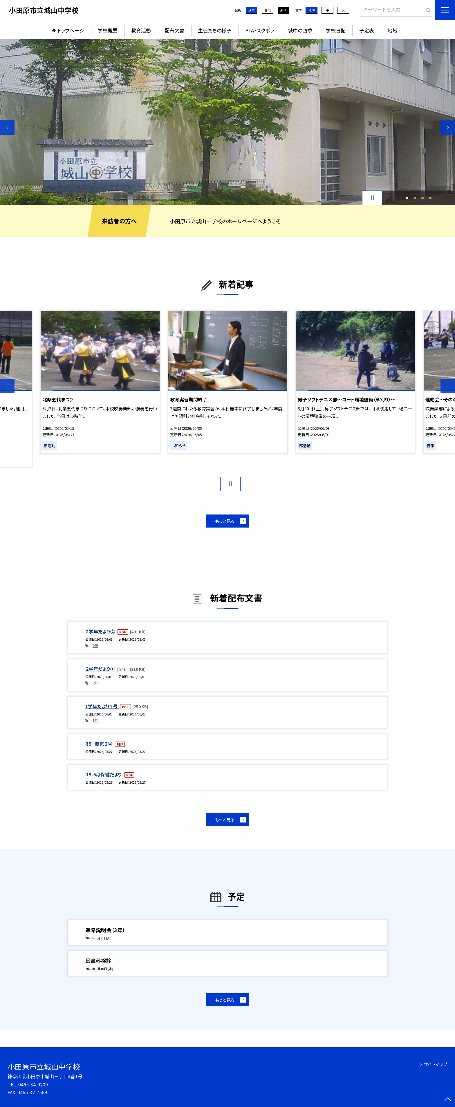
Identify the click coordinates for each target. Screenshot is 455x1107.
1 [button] (407, 197)
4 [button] (430, 197)
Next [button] (447, 127)
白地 (267, 10)
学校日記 (336, 30)
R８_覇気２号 (99, 743)
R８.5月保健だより (104, 774)
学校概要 (108, 30)
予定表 (366, 30)
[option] (227, 122)
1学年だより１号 (102, 706)
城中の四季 (300, 30)
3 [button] (422, 197)
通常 (251, 10)
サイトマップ (435, 1064)
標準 (311, 10)
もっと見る (224, 521)
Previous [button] (7, 127)
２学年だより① (100, 668)
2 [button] (415, 197)
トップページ (70, 30)
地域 (393, 30)
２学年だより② (100, 631)
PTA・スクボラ (259, 30)
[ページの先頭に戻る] (447, 1099)
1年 (95, 720)
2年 (95, 645)
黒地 (283, 10)
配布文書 (174, 30)
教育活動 (141, 30)
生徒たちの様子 (214, 30)
